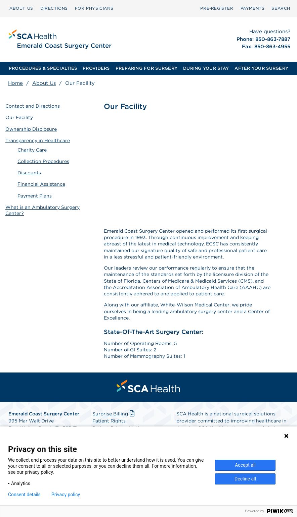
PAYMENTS (253, 8)
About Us (44, 83)
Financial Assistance (41, 184)
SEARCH (280, 8)
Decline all (245, 478)
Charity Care (32, 150)
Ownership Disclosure (31, 129)
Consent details (24, 494)
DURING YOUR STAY (206, 68)
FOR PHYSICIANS (94, 8)
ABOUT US (21, 8)
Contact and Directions (32, 106)
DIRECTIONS (54, 8)
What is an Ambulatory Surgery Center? (42, 210)
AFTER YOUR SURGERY (261, 68)
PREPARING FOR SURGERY (146, 68)
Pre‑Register (216, 8)
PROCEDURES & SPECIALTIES (43, 68)
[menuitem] (21, 8)
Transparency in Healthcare (37, 140)
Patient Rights (109, 420)
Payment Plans (34, 195)
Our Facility (19, 117)
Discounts (29, 172)
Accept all (245, 465)
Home (15, 83)
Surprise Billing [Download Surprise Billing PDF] (114, 413)
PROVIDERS (96, 68)
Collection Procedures (43, 161)
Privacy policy (65, 494)
